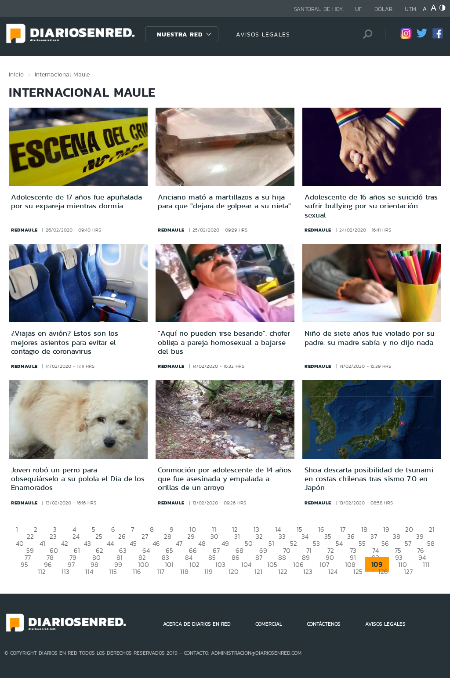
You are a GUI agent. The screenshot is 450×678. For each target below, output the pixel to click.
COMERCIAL (268, 624)
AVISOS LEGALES (263, 34)
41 (42, 543)
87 (258, 557)
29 (191, 536)
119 (208, 571)
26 (122, 536)
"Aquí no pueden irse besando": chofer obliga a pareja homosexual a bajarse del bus (224, 342)
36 (351, 536)
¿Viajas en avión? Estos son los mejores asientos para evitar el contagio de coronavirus (64, 342)
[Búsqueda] (365, 34)
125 (358, 571)
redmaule (24, 229)
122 (282, 571)
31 (237, 536)
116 (137, 571)
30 (214, 536)
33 (282, 536)
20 (409, 529)
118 (184, 571)
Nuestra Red (180, 34)
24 (76, 536)
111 (426, 564)
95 (24, 564)
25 (98, 536)
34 (304, 536)
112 (42, 571)
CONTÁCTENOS (324, 624)
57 (408, 543)
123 (307, 571)
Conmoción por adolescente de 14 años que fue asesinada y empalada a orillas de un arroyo (224, 478)
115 (113, 571)
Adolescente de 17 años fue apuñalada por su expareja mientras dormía (76, 201)
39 (420, 536)
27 (145, 536)
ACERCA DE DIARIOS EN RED (197, 624)
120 (234, 571)
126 (383, 571)
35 (327, 536)
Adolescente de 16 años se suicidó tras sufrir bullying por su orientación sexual (371, 206)
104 (246, 564)
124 (333, 571)
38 (396, 536)
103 (220, 564)
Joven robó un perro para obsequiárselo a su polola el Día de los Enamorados (78, 478)
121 (258, 571)
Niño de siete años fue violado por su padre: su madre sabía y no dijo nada (370, 337)
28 (167, 536)
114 (89, 571)
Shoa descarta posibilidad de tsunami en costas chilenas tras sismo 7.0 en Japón (369, 478)
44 (110, 543)
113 (65, 571)
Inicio (16, 74)
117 (160, 571)
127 (408, 571)
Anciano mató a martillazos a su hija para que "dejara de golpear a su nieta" (224, 201)
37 (373, 536)
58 (431, 543)
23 (53, 536)
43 (87, 543)
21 (432, 529)
